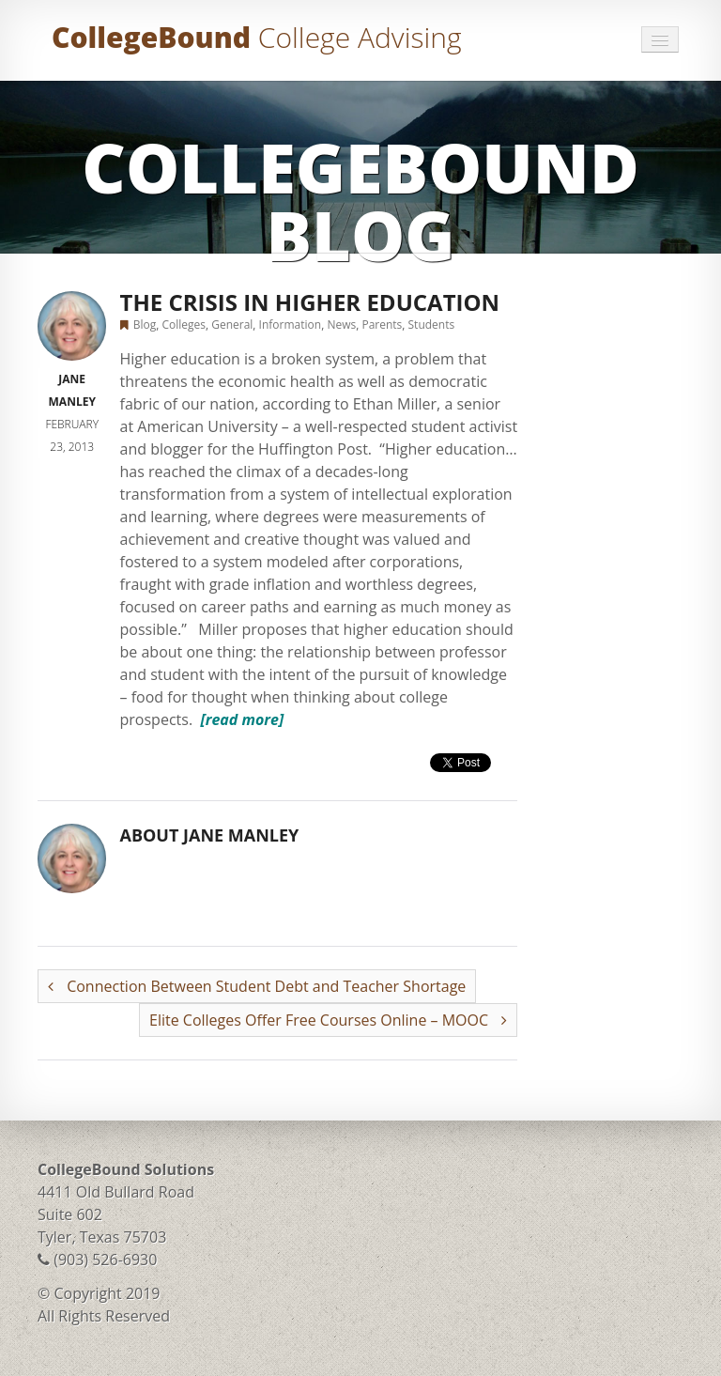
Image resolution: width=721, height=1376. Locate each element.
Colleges (183, 324)
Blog (145, 324)
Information (290, 324)
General (232, 324)
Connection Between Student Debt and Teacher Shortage (257, 986)
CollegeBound (256, 37)
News (341, 324)
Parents (381, 324)
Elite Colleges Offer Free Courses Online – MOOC (328, 1020)
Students (431, 324)
